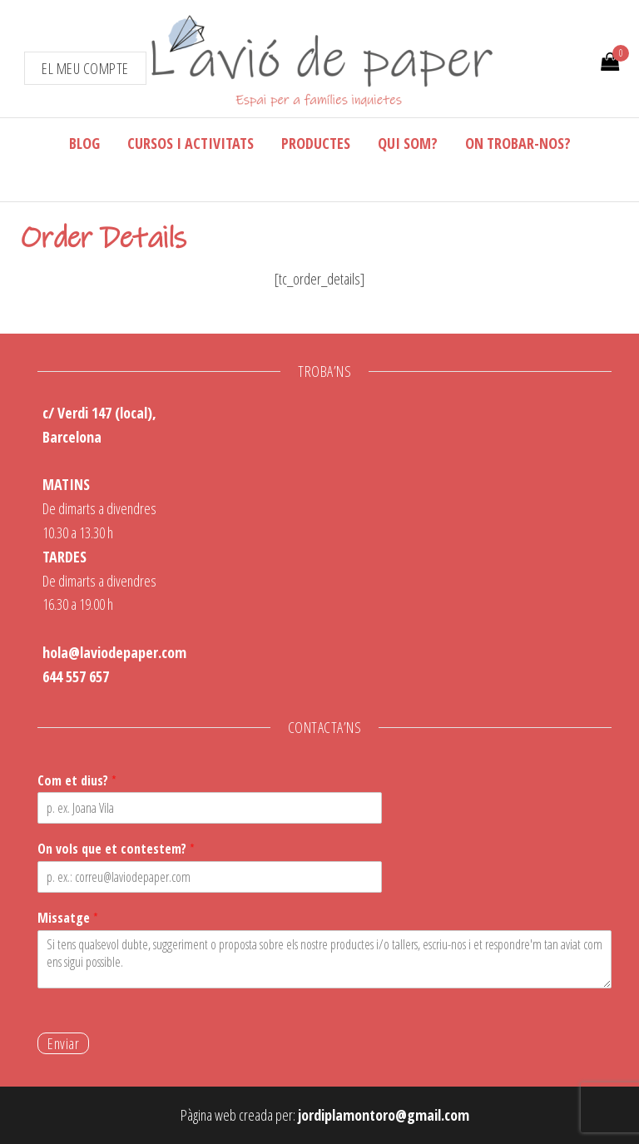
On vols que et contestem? (116, 849)
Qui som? (408, 143)
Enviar (63, 1043)
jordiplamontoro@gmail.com (383, 1115)
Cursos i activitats (190, 143)
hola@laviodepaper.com (114, 652)
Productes (315, 143)
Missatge (67, 918)
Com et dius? (76, 781)
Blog (84, 143)
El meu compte (85, 68)
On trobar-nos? (518, 143)
